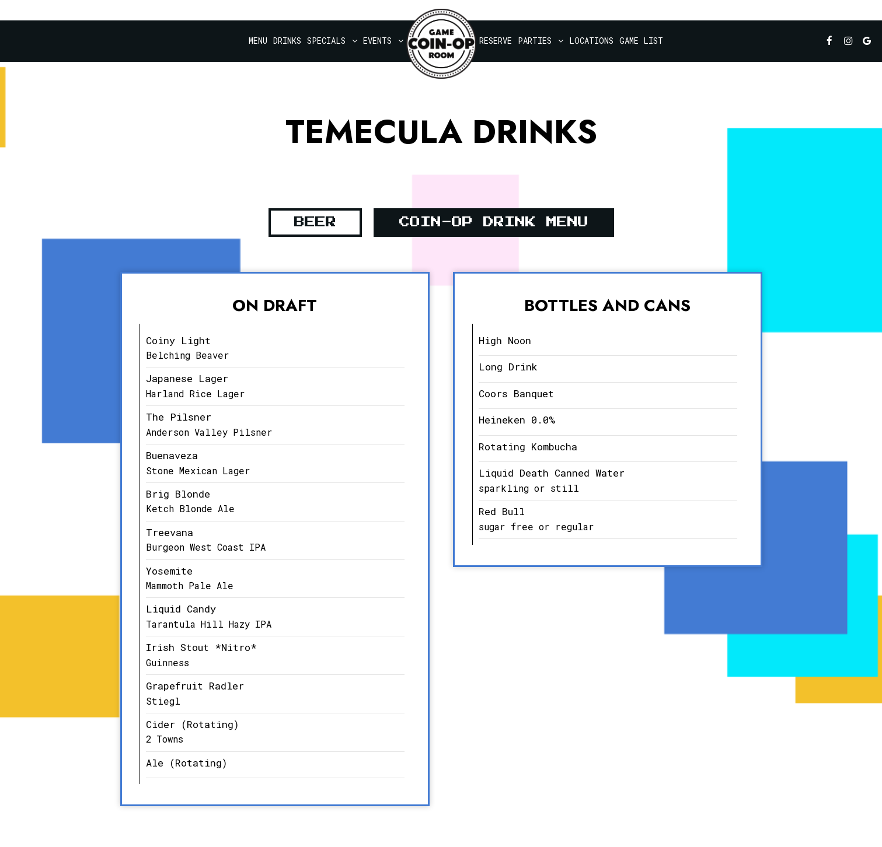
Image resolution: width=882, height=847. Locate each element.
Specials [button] (332, 40)
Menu (258, 40)
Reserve (495, 40)
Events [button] (383, 40)
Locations (591, 40)
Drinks (287, 40)
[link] (441, 44)
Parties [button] (540, 40)
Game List (641, 40)
